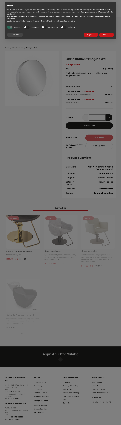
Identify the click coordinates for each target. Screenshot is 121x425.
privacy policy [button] (87, 10)
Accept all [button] (106, 35)
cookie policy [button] (11, 14)
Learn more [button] (15, 35)
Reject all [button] (90, 35)
